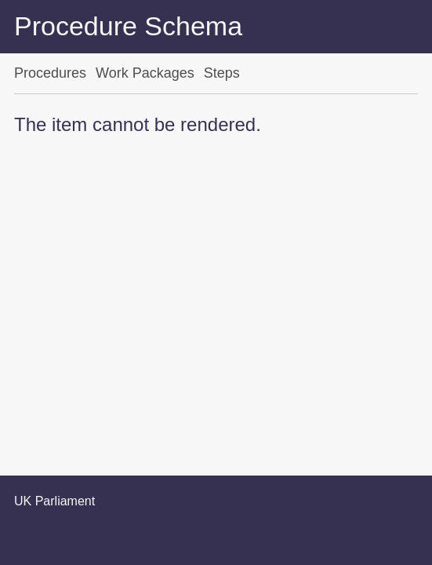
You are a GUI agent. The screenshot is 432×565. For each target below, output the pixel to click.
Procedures (50, 73)
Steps (222, 73)
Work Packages (145, 73)
